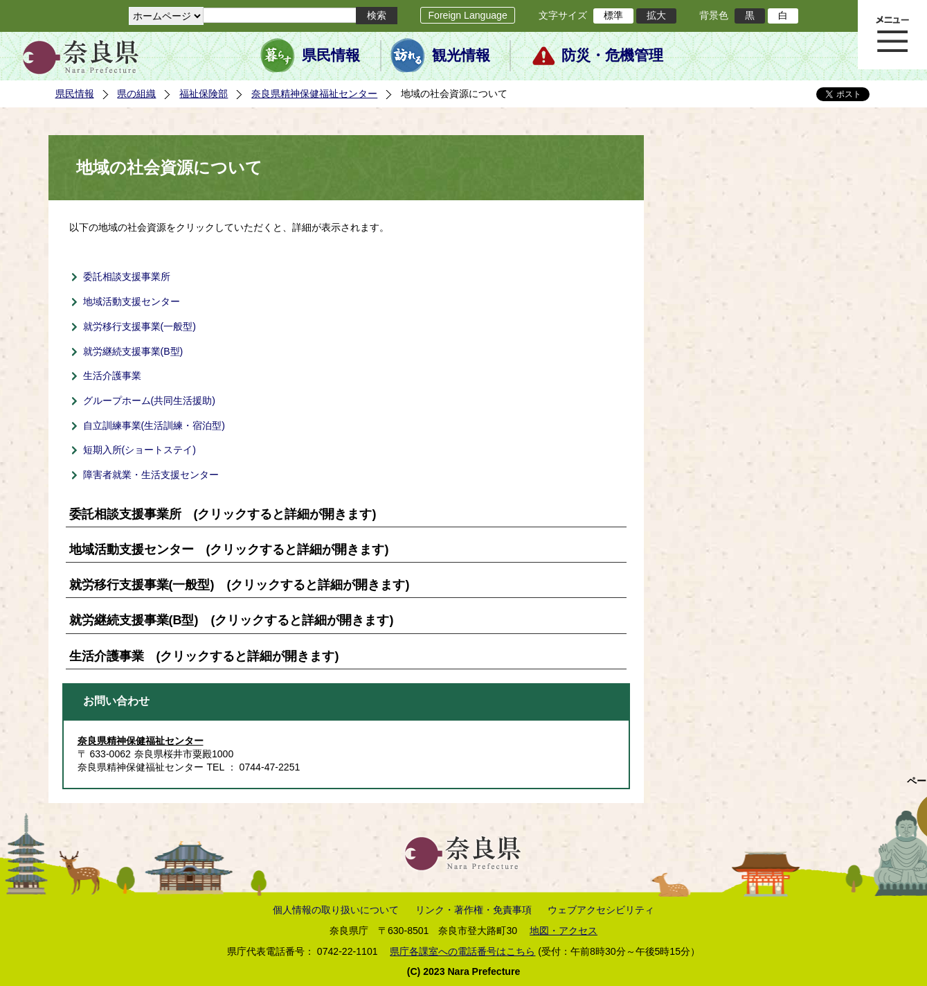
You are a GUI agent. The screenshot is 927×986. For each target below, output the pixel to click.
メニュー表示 (892, 34)
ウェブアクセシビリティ (601, 909)
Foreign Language (467, 15)
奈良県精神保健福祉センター (314, 93)
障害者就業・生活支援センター (151, 474)
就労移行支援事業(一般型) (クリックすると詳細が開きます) (239, 585)
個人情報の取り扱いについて (336, 909)
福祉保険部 (203, 93)
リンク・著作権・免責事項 (473, 909)
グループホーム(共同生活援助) (149, 400)
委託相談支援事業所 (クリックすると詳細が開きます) (223, 514)
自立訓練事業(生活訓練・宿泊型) (154, 425)
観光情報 (461, 55)
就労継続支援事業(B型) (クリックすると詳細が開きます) (231, 620)
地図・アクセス (563, 930)
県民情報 (331, 55)
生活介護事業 (112, 375)
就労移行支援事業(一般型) (139, 326)
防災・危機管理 (612, 55)
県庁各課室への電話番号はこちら (462, 951)
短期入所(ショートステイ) (139, 449)
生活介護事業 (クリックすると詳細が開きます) (204, 656)
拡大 (656, 15)
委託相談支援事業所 (126, 276)
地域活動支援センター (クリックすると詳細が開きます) (229, 549)
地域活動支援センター (131, 301)
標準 (613, 15)
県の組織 (136, 93)
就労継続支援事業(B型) (133, 351)
